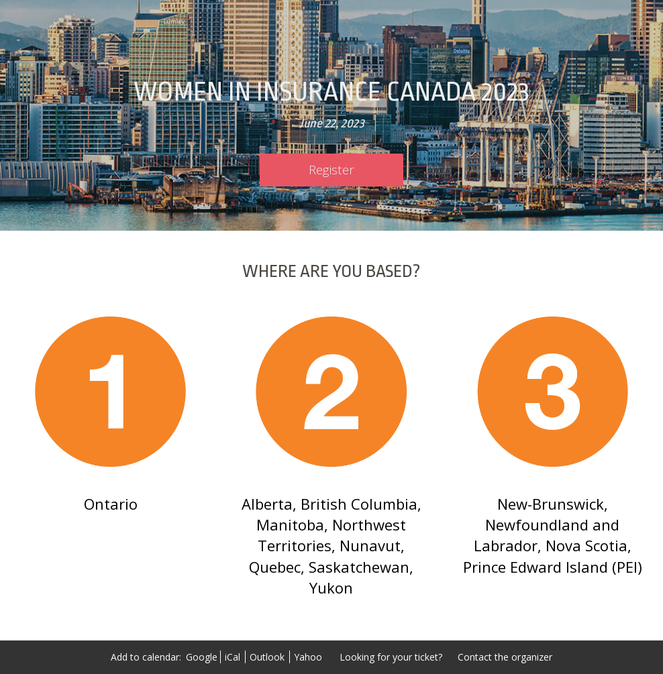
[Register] (331, 170)
